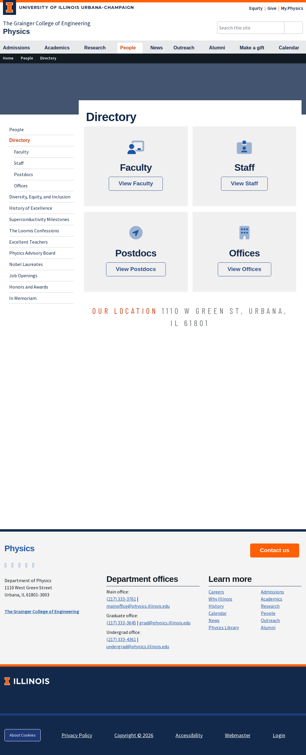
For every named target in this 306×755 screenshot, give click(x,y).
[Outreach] (186, 48)
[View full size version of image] (300, 69)
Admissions (272, 592)
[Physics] (16, 31)
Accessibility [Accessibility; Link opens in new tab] (189, 735)
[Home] (8, 58)
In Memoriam (23, 298)
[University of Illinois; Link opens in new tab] (26, 681)
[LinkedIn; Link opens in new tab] (26, 565)
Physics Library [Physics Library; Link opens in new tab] (224, 627)
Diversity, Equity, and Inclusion (39, 197)
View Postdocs (136, 269)
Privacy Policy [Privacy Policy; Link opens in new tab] (76, 735)
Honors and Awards (28, 287)
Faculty (21, 152)
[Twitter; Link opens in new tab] (5, 565)
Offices (21, 186)
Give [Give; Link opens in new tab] (271, 8)
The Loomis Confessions (34, 231)
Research (270, 606)
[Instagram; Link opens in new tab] (12, 565)
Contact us (274, 550)
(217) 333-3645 (121, 623)
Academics (271, 599)
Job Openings (23, 275)
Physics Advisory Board (32, 253)
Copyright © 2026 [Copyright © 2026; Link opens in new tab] (133, 735)
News (214, 620)
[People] (130, 48)
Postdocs (23, 174)
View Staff (244, 183)
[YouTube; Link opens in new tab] (33, 565)
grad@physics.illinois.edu (164, 623)
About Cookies (23, 735)
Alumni (268, 627)
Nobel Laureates (26, 264)
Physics (19, 548)
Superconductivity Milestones (39, 219)
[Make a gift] (254, 48)
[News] (156, 48)
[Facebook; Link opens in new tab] (19, 565)
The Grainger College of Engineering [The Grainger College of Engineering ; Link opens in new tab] (41, 611)
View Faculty (136, 183)
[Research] (96, 48)
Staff (18, 163)
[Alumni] (219, 48)
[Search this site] (250, 27)
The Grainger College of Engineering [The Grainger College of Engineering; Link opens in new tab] (46, 23)
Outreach (270, 620)
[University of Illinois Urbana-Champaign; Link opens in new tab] (68, 8)
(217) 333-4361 (121, 639)
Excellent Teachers (28, 242)
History (216, 606)
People (16, 129)
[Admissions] (18, 48)
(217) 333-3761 (121, 599)
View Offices (244, 269)
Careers (216, 592)
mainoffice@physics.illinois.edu (138, 606)
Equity (256, 8)
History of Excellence (30, 208)
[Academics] (59, 48)
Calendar (218, 613)
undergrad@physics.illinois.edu (137, 646)
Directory (19, 140)
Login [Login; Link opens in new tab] (279, 735)
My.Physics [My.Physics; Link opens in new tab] (292, 8)
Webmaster (237, 735)
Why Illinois (220, 599)
